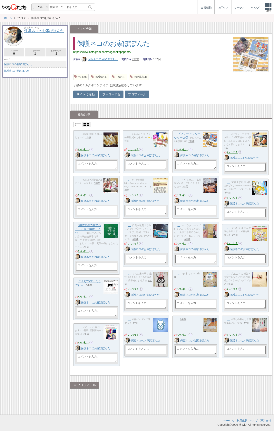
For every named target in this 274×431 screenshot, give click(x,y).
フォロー (14, 52)
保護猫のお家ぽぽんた (16, 70)
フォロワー (35, 52)
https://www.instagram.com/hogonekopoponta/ (102, 52)
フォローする (111, 94)
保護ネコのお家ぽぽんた (113, 43)
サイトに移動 (85, 94)
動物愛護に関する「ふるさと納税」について (88, 228)
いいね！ (83, 149)
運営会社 (265, 420)
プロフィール (137, 94)
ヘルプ (254, 420)
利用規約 (242, 420)
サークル (228, 420)
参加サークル (56, 52)
